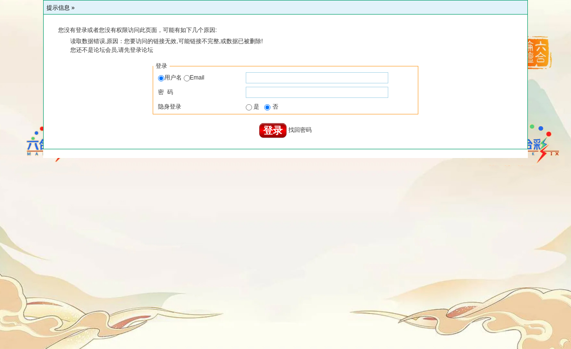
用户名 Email (181, 77)
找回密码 (300, 130)
